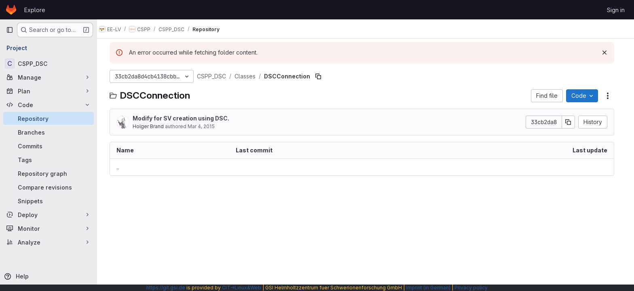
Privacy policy (471, 288)
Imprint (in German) (428, 288)
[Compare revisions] (48, 187)
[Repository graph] (48, 173)
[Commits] (48, 145)
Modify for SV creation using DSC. (184, 118)
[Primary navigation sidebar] (9, 29)
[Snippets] (48, 200)
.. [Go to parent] (121, 167)
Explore (34, 9)
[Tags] (48, 159)
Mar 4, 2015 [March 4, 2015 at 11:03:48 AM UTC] (204, 126)
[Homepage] (11, 9)
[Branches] (48, 132)
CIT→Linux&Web (241, 288)
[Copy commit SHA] (572, 122)
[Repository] (48, 118)
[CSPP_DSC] (48, 63)
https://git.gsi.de (165, 288)
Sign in (616, 9)
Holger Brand (151, 126)
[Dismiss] (608, 52)
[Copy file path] (321, 76)
